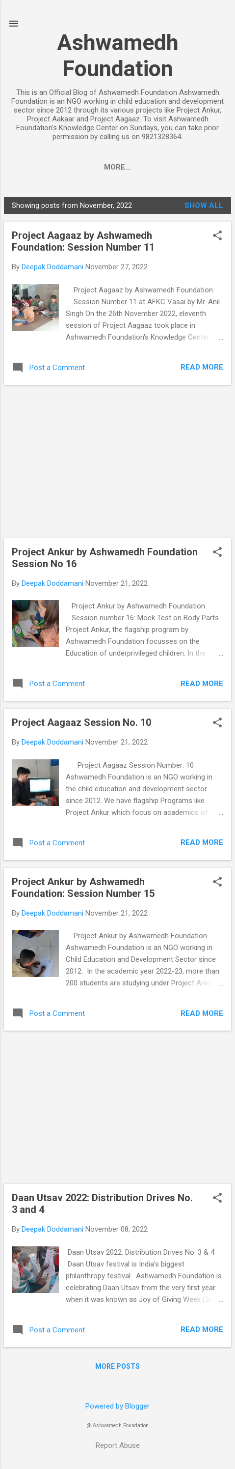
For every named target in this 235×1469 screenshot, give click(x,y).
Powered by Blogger (117, 1408)
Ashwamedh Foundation (118, 55)
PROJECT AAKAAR (176, 167)
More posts (117, 1368)
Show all (203, 207)
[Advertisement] (117, 463)
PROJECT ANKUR (95, 167)
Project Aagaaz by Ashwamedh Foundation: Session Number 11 (83, 243)
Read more (202, 369)
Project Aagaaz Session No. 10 (81, 724)
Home (36, 167)
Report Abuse (118, 1447)
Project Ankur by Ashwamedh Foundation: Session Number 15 (83, 889)
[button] (217, 238)
